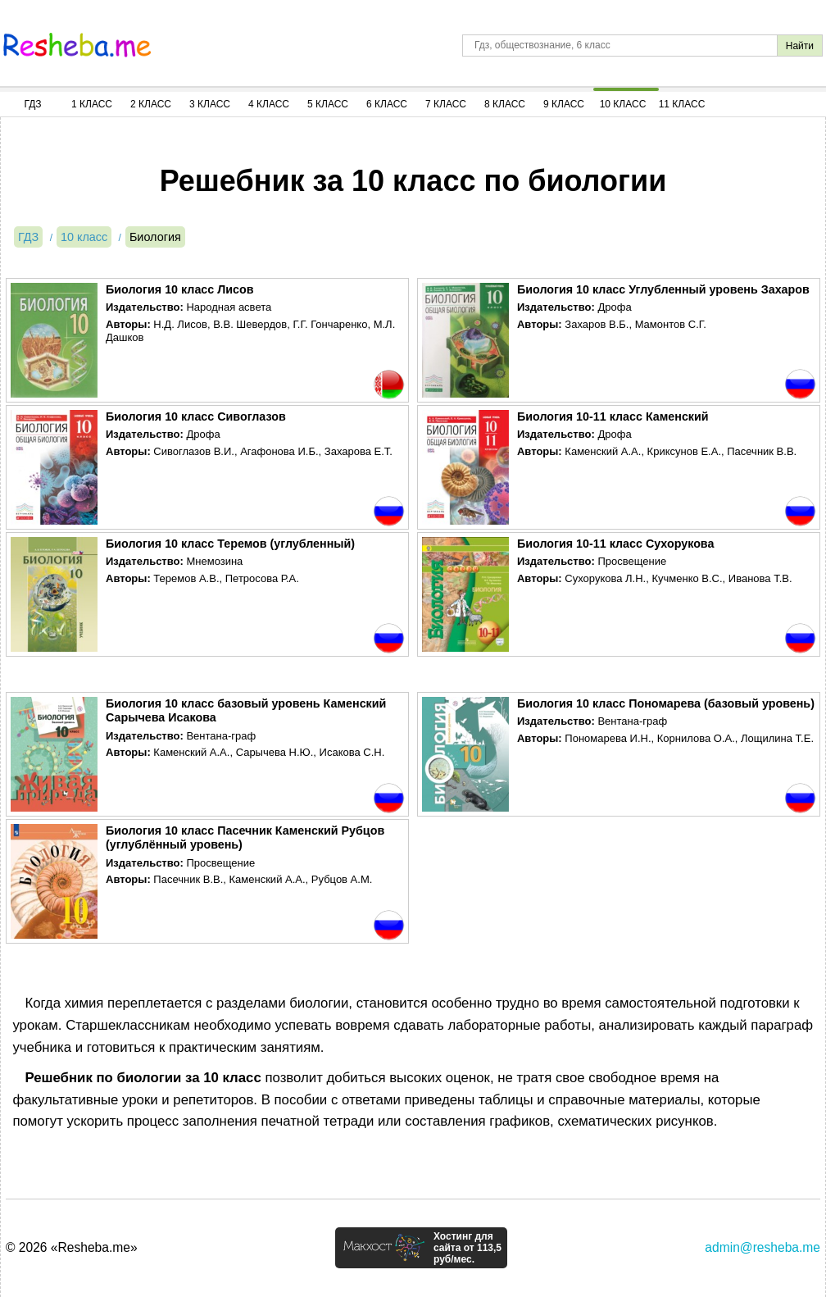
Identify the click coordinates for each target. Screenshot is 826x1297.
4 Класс (268, 104)
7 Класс (445, 104)
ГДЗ (32, 104)
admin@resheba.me (762, 1247)
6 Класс (386, 104)
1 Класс (91, 104)
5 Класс (327, 104)
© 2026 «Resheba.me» (72, 1247)
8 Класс (504, 104)
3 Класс (209, 104)
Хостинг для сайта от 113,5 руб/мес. (467, 1248)
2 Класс (150, 104)
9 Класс (563, 104)
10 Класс (623, 104)
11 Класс (682, 104)
